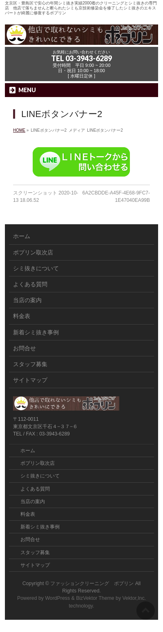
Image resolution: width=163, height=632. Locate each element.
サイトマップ (30, 380)
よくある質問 (30, 284)
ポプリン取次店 (33, 252)
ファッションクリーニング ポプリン (92, 583)
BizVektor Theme (95, 598)
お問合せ (24, 348)
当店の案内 (27, 300)
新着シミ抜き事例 (36, 332)
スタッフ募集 (30, 364)
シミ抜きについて (36, 268)
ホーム (21, 236)
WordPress (57, 598)
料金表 (21, 316)
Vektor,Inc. (134, 598)
